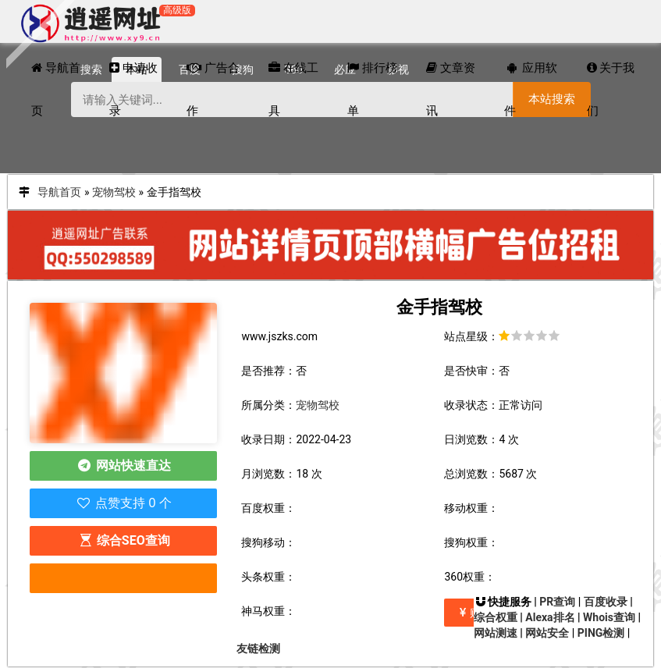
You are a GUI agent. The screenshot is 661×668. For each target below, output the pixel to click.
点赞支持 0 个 (124, 503)
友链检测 (258, 648)
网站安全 (547, 633)
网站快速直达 (123, 465)
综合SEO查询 (123, 540)
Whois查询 (609, 617)
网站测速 (495, 633)
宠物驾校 (114, 192)
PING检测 (601, 633)
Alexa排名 (549, 617)
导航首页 (59, 192)
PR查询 (557, 601)
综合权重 (495, 617)
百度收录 (605, 601)
